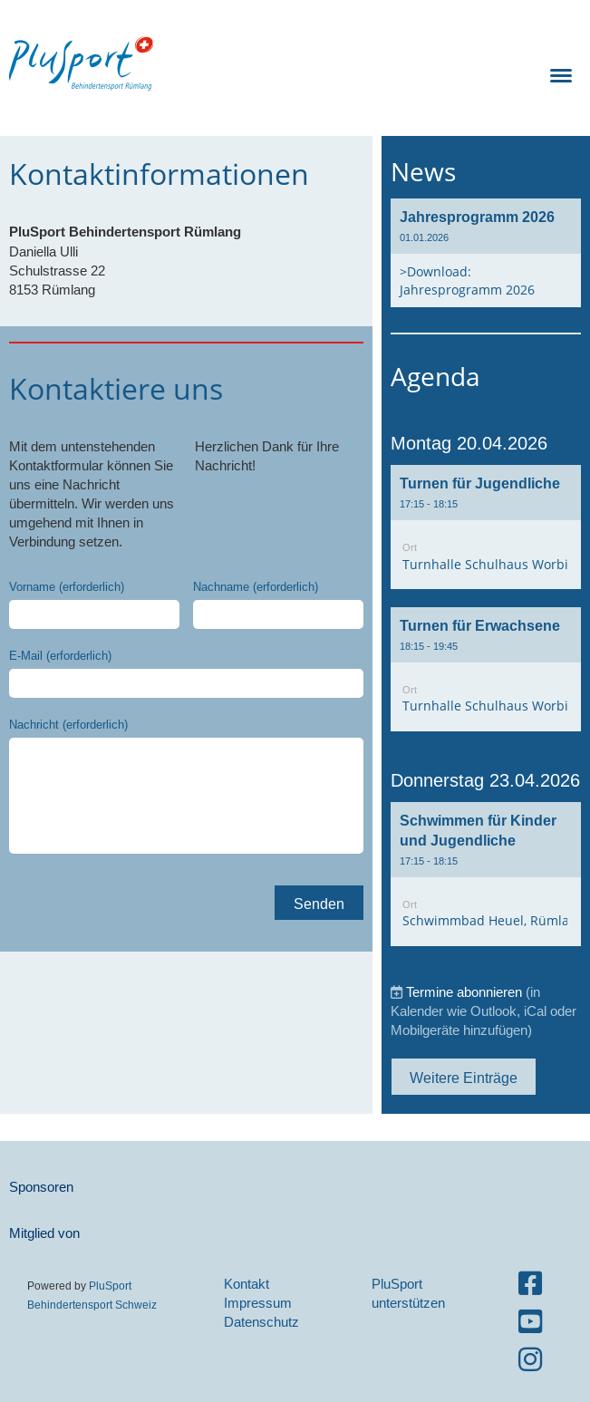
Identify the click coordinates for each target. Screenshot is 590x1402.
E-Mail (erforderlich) (60, 655)
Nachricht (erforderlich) (68, 724)
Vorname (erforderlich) (66, 586)
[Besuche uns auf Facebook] (530, 1284)
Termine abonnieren (464, 992)
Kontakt (246, 1283)
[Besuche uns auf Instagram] (530, 1360)
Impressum (258, 1302)
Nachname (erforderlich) (255, 586)
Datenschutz (261, 1321)
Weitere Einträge (463, 1077)
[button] (486, 527)
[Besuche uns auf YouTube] (530, 1322)
